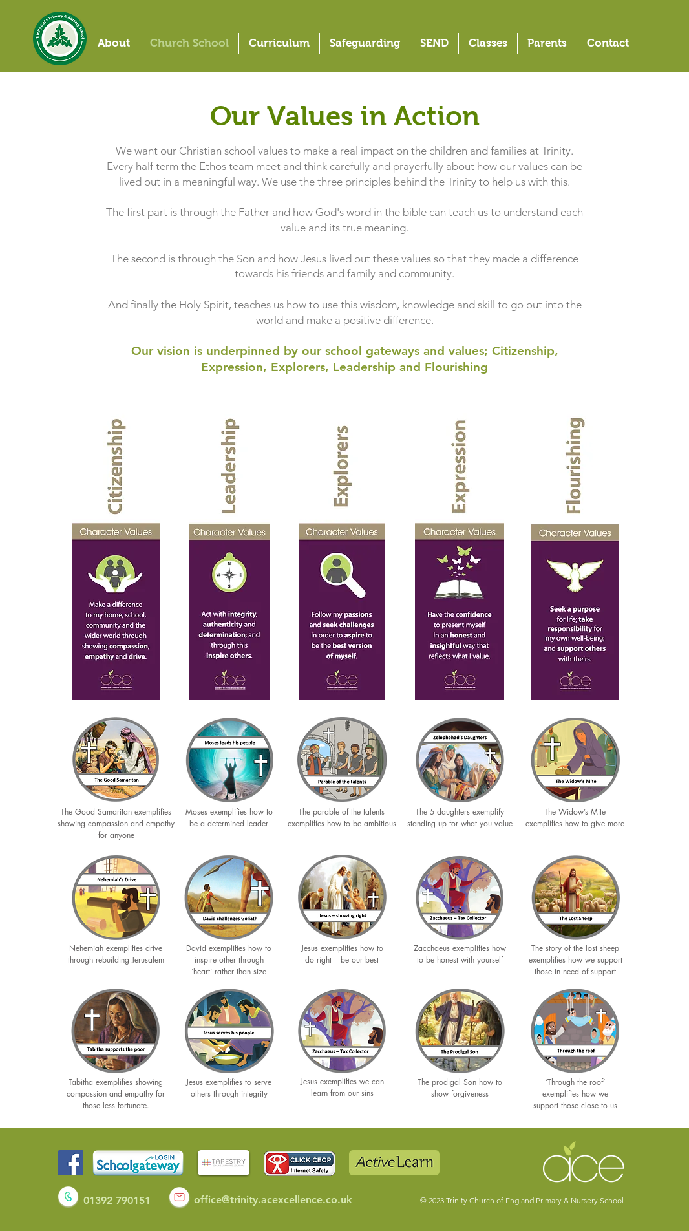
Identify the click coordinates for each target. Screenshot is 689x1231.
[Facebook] (70, 1162)
